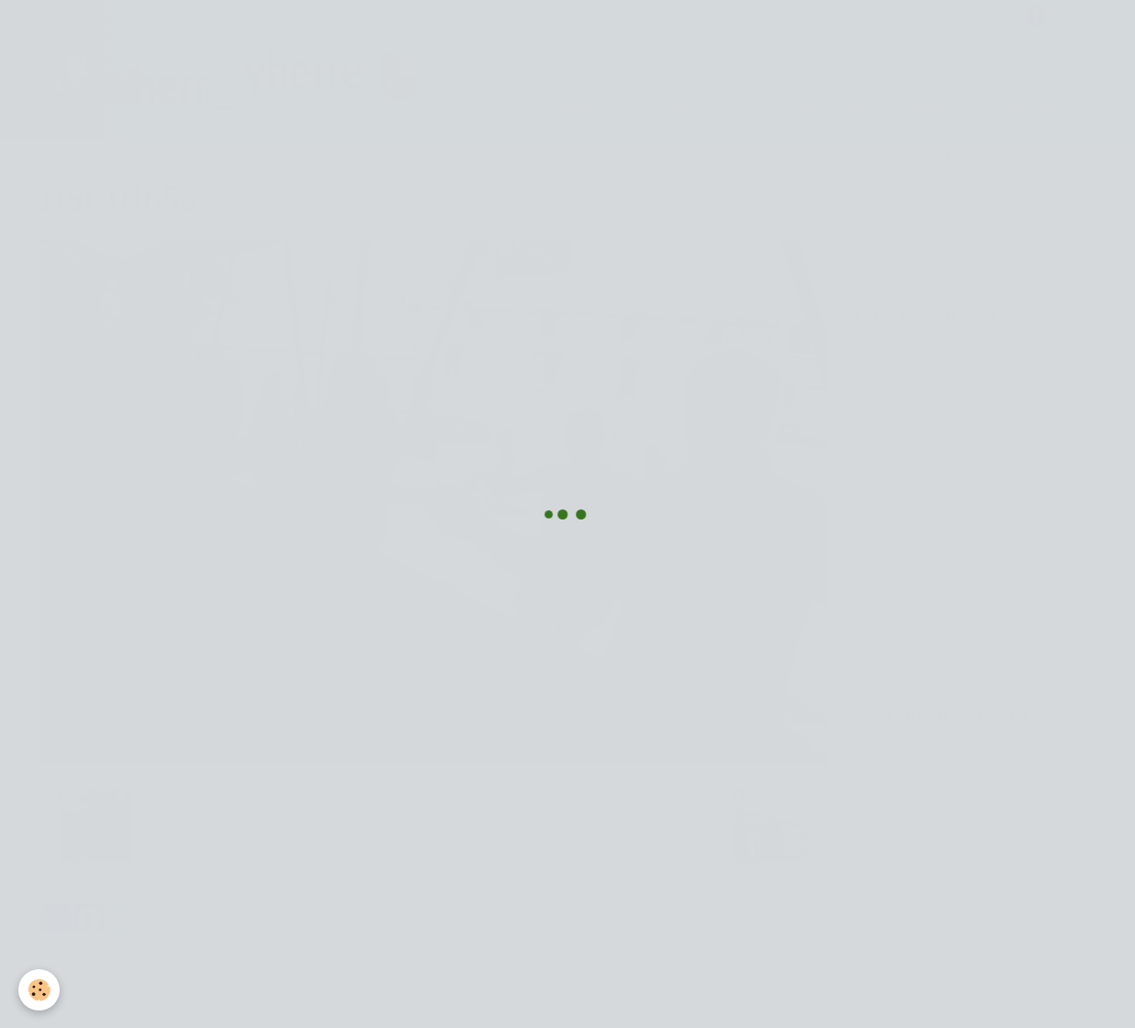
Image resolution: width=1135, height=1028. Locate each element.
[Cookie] (39, 990)
